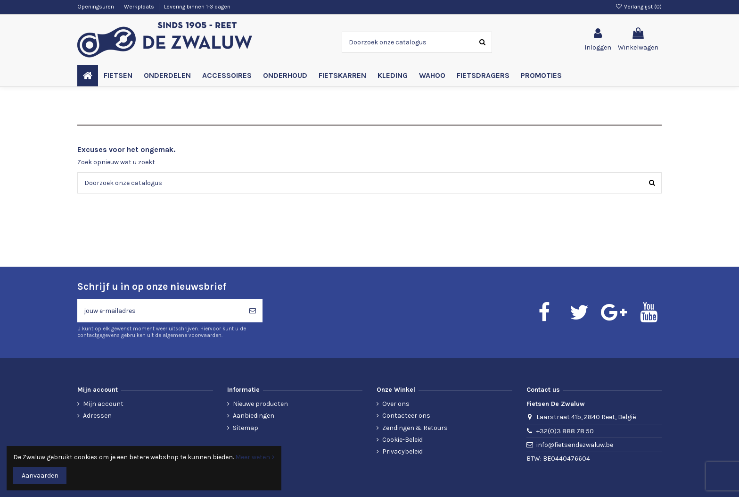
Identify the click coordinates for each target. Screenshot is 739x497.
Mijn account (103, 404)
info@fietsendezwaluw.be (574, 445)
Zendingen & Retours (415, 428)
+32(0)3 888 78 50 (565, 431)
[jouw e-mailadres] (160, 310)
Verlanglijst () (639, 6)
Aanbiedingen (253, 416)
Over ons (396, 404)
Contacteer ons (406, 416)
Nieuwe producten (260, 404)
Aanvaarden (40, 476)
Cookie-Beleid (402, 440)
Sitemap (245, 428)
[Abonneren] (253, 310)
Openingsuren (96, 6)
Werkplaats (140, 6)
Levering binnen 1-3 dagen (197, 6)
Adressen (97, 416)
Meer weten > (255, 457)
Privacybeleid (402, 451)
